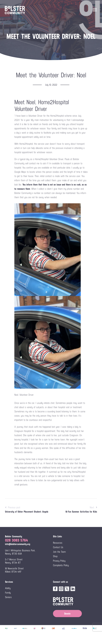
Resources (57, 542)
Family (8, 592)
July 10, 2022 (51, 84)
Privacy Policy (59, 560)
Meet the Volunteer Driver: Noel (51, 75)
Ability (8, 588)
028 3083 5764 (16, 540)
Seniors (8, 597)
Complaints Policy (61, 565)
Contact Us (58, 547)
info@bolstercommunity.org (17, 544)
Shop (55, 556)
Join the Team (59, 551)
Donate (67, 613)
